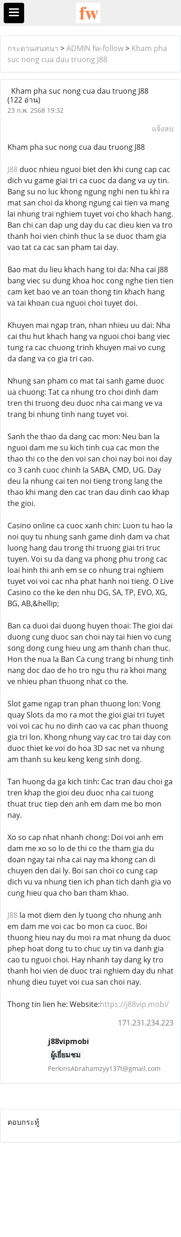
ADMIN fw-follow (94, 48)
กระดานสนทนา (32, 48)
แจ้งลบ (163, 128)
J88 (12, 169)
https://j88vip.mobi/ (134, 1004)
